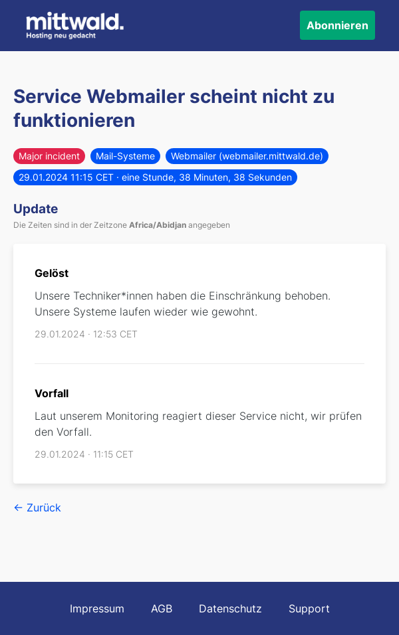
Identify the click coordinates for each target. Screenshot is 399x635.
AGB (161, 608)
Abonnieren (337, 25)
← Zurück (37, 507)
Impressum (97, 608)
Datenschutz (230, 608)
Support (309, 608)
